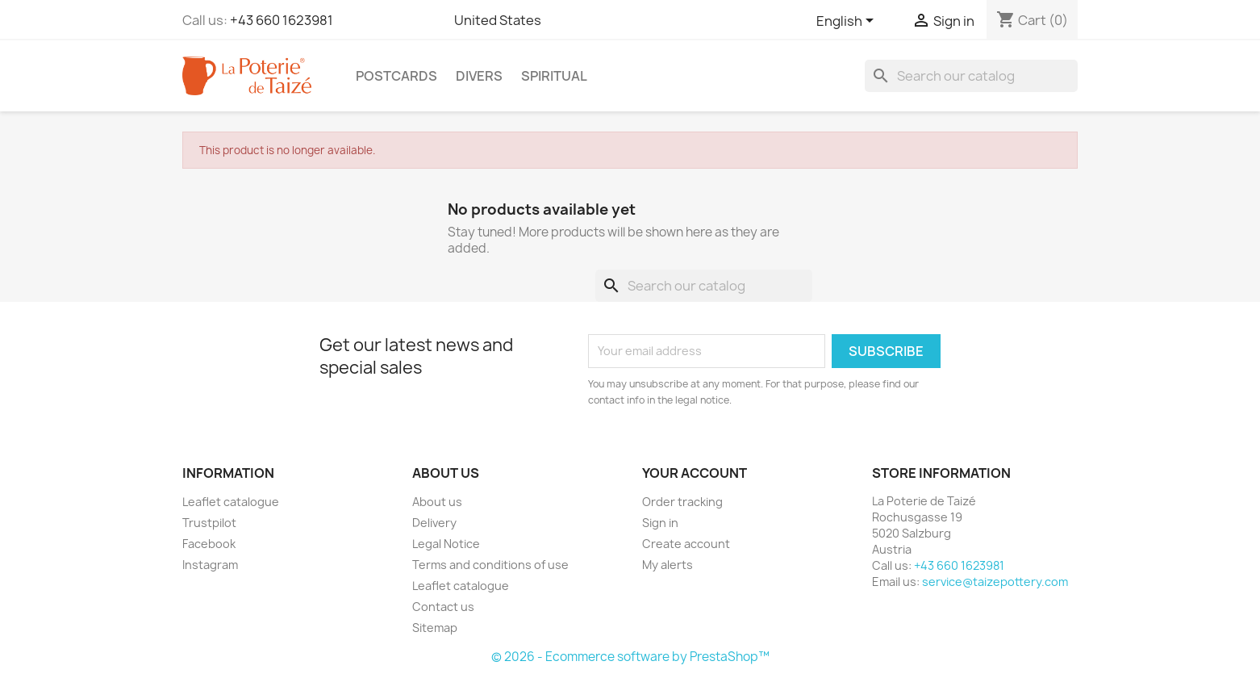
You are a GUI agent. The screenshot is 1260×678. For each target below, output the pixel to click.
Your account (694, 473)
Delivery (434, 522)
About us (437, 501)
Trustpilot (209, 522)
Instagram (210, 564)
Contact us (443, 606)
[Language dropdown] (847, 21)
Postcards (396, 76)
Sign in (660, 522)
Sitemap (434, 627)
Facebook (209, 543)
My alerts (667, 564)
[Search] (971, 76)
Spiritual (554, 76)
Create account (686, 543)
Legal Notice (446, 543)
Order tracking (682, 501)
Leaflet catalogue (230, 501)
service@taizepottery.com (995, 581)
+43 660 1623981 (281, 20)
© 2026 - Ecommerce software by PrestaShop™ (630, 656)
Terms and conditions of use (490, 564)
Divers (479, 76)
